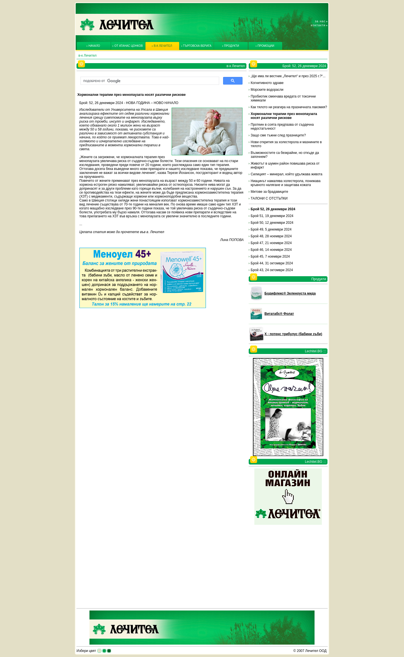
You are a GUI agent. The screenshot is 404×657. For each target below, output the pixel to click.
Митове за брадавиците (269, 192)
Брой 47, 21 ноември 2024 (271, 243)
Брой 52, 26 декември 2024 (273, 209)
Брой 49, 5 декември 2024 (271, 229)
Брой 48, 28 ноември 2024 (271, 236)
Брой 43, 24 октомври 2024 (272, 270)
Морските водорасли (267, 90)
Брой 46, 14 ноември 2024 (271, 250)
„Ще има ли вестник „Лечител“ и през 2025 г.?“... (288, 76)
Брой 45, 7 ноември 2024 (270, 256)
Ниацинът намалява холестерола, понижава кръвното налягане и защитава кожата (285, 183)
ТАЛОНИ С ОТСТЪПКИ (269, 198)
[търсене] (149, 80)
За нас (320, 21)
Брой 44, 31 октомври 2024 (272, 263)
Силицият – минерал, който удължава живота (286, 174)
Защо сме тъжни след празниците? (278, 135)
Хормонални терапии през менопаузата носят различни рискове (284, 116)
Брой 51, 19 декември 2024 (272, 216)
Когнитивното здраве (267, 83)
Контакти (318, 25)
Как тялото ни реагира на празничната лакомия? (289, 107)
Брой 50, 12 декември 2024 (272, 223)
